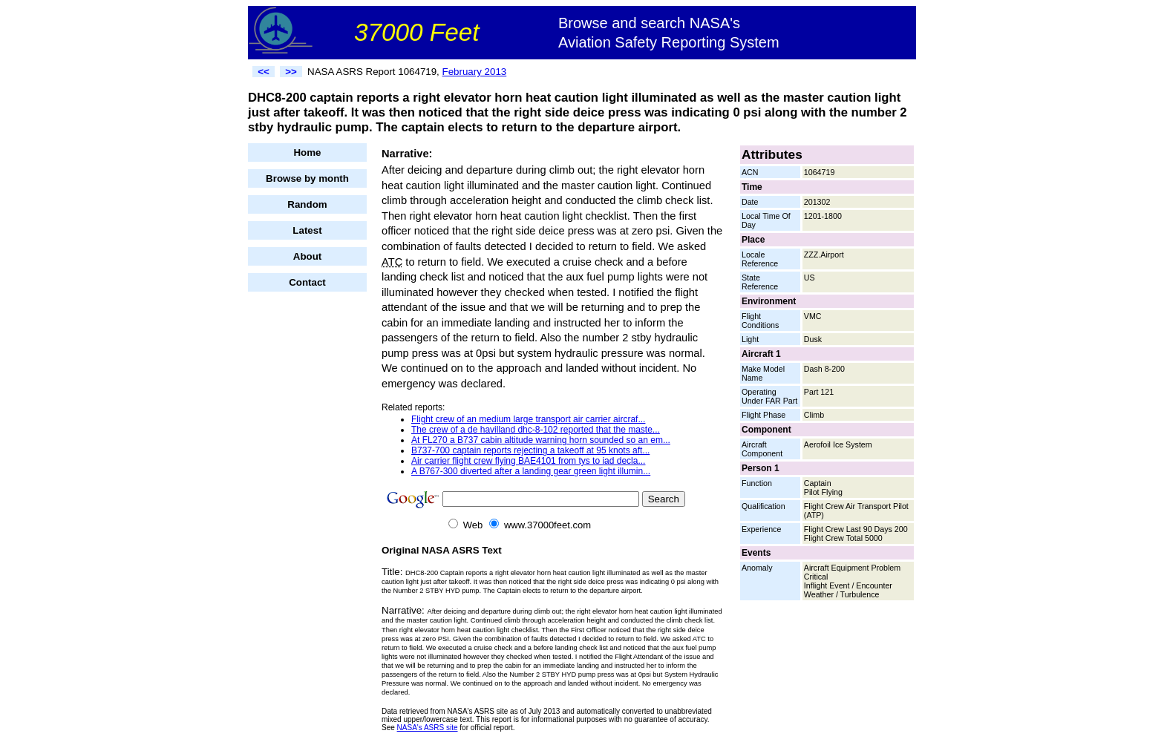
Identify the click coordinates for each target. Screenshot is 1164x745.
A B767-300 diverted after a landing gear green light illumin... (530, 471)
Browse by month (307, 178)
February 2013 (474, 71)
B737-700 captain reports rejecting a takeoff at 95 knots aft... (530, 450)
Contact (307, 282)
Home (307, 152)
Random (307, 204)
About (307, 256)
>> (291, 71)
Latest (306, 230)
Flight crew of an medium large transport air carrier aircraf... (528, 419)
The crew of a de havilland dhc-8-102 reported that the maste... (535, 429)
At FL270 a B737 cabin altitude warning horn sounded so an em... (540, 440)
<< (263, 71)
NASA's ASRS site (427, 727)
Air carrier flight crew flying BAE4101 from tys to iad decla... (528, 461)
